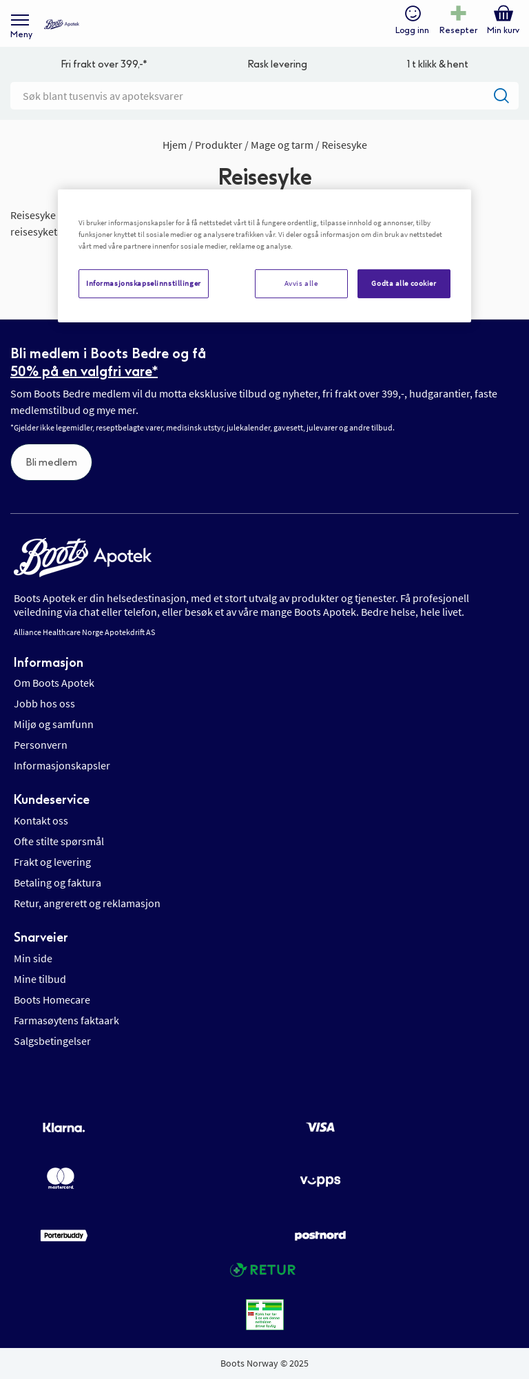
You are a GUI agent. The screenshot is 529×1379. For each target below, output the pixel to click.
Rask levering (277, 64)
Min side (33, 958)
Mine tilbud (40, 979)
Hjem (176, 145)
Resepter (458, 30)
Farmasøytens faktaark (66, 1020)
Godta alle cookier (403, 283)
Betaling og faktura (57, 882)
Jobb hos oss (44, 703)
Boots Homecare (52, 999)
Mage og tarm (283, 145)
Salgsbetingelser (52, 1041)
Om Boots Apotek (54, 682)
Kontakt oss (41, 820)
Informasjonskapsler (62, 765)
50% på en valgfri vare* (84, 371)
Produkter (220, 145)
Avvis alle (301, 283)
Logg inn (412, 30)
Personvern (41, 744)
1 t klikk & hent (437, 64)
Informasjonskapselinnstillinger (143, 283)
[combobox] (264, 96)
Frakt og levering (52, 862)
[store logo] (61, 24)
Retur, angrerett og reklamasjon (87, 903)
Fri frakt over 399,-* (104, 64)
